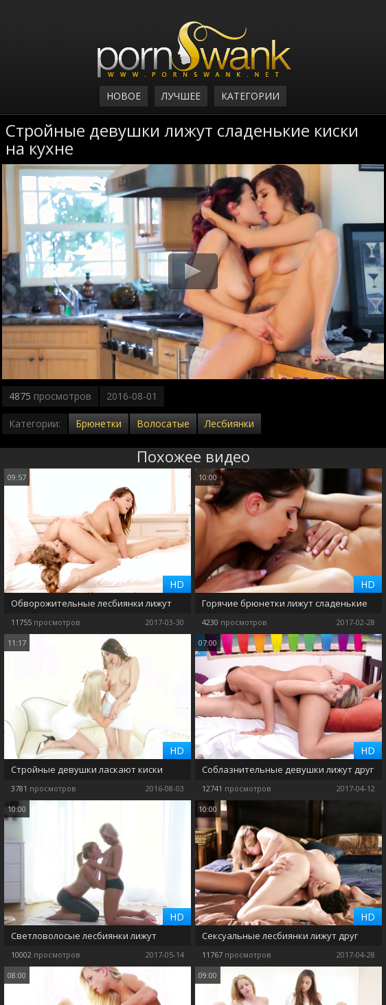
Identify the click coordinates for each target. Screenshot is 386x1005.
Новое (123, 95)
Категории (250, 95)
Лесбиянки (229, 423)
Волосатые (163, 423)
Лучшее (181, 95)
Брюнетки (99, 423)
